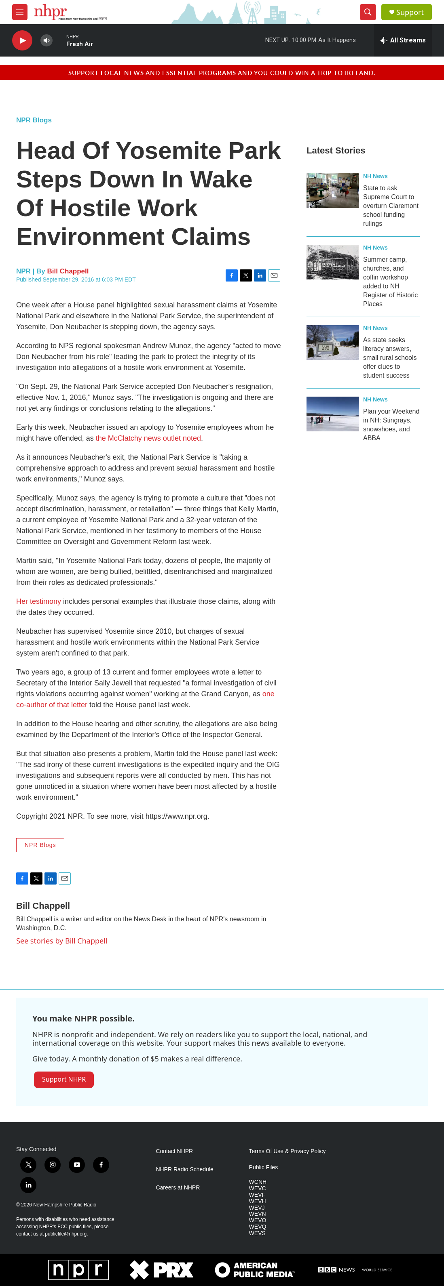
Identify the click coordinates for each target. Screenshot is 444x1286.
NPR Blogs (34, 120)
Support (410, 12)
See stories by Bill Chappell (61, 941)
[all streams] (403, 40)
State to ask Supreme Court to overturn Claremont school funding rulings (391, 206)
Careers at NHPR (178, 1188)
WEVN (257, 1214)
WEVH (257, 1201)
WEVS (257, 1233)
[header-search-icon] (368, 12)
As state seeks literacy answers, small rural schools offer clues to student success (390, 357)
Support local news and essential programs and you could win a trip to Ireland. (222, 72)
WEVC (257, 1188)
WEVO (257, 1220)
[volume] (46, 41)
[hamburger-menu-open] (19, 12)
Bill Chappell (68, 271)
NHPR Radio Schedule (184, 1169)
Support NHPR (64, 1079)
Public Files (263, 1167)
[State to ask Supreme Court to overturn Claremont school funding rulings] (333, 190)
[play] (22, 40)
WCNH (258, 1182)
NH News (375, 176)
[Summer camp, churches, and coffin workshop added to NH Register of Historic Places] (333, 262)
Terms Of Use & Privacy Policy (287, 1151)
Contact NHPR (174, 1151)
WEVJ (257, 1208)
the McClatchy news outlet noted (148, 438)
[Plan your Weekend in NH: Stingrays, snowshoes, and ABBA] (333, 414)
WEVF (257, 1195)
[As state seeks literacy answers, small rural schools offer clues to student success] (333, 342)
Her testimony (38, 601)
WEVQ (257, 1227)
